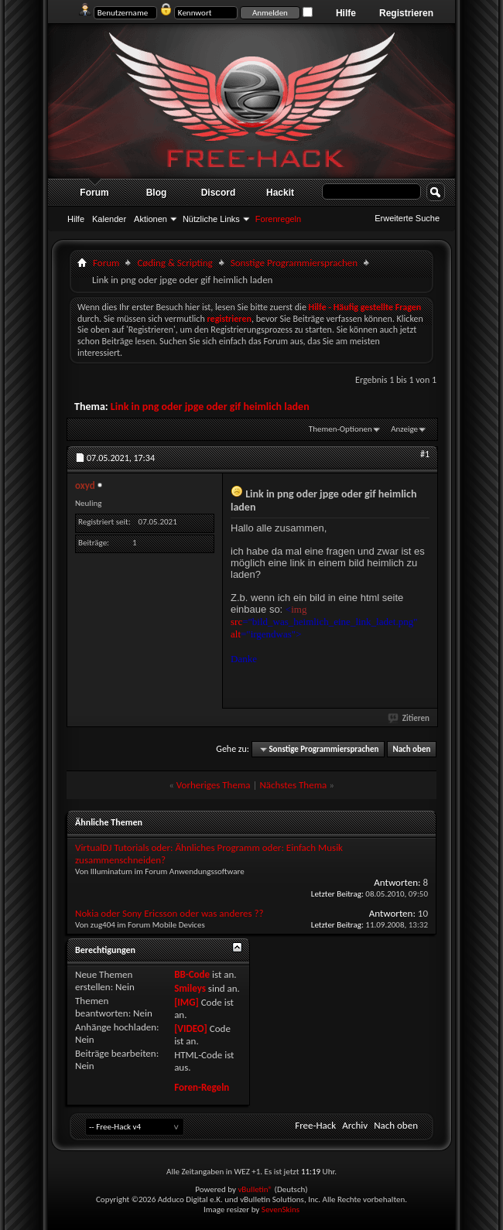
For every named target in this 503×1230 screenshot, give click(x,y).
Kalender (109, 219)
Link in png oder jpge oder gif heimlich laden (210, 406)
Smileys (190, 988)
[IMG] (186, 1002)
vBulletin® (255, 1189)
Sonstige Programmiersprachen (294, 262)
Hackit (280, 192)
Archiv (355, 1125)
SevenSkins (280, 1209)
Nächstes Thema (293, 785)
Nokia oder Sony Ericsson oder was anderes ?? (169, 913)
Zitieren (409, 718)
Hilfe (346, 13)
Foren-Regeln (201, 1087)
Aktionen (150, 219)
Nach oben (411, 749)
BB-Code (192, 974)
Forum (94, 192)
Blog (156, 192)
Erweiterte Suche (407, 218)
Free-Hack (315, 1125)
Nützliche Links (211, 219)
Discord (218, 192)
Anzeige (404, 429)
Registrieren (406, 13)
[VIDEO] (190, 1028)
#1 (424, 454)
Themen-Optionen (340, 429)
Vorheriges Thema (213, 785)
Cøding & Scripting (174, 262)
